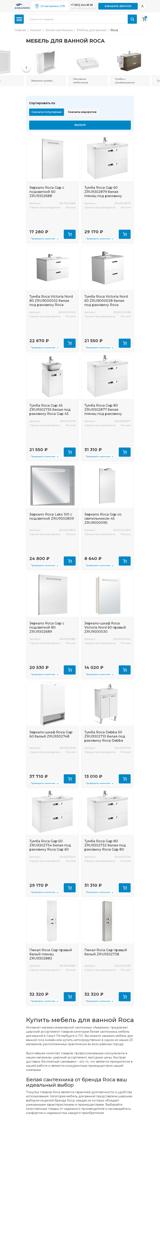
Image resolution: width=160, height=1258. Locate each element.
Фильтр (80, 125)
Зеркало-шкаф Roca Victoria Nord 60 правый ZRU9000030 (105, 627)
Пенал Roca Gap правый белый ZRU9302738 (105, 952)
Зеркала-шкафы (42, 80)
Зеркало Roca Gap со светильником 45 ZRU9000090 (102, 518)
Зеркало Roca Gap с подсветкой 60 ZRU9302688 (46, 192)
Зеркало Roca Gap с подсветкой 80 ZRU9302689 (46, 627)
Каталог (36, 30)
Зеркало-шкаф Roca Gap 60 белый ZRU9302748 (50, 734)
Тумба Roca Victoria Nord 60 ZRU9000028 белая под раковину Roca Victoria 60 (106, 303)
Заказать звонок (118, 6)
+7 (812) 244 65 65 (82, 4)
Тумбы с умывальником (125, 80)
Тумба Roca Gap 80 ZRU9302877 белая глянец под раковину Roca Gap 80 (103, 411)
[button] (26, 67)
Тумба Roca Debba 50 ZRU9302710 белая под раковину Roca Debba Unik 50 (104, 738)
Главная (20, 30)
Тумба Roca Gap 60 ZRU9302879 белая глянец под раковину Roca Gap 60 (103, 194)
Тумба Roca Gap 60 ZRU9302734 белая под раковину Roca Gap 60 (50, 845)
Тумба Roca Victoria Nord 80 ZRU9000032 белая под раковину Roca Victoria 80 (51, 303)
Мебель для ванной (91, 30)
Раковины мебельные (80, 80)
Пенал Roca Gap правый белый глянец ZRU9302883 (50, 954)
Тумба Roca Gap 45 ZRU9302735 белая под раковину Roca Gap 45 (50, 409)
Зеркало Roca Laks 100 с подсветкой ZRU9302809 (51, 516)
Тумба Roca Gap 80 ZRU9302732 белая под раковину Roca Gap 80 (105, 845)
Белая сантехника (59, 30)
